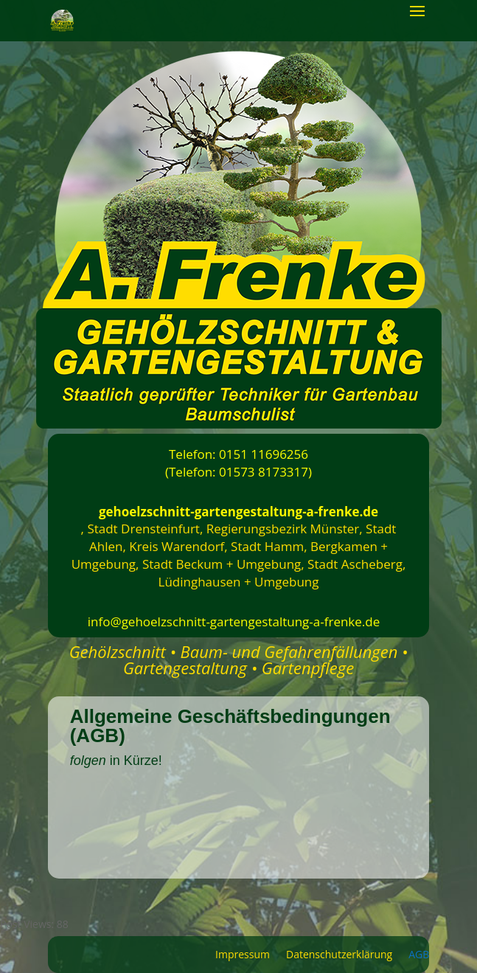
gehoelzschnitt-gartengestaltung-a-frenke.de (238, 511)
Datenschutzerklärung (339, 955)
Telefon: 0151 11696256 (238, 454)
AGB (418, 955)
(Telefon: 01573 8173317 (236, 471)
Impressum (242, 955)
